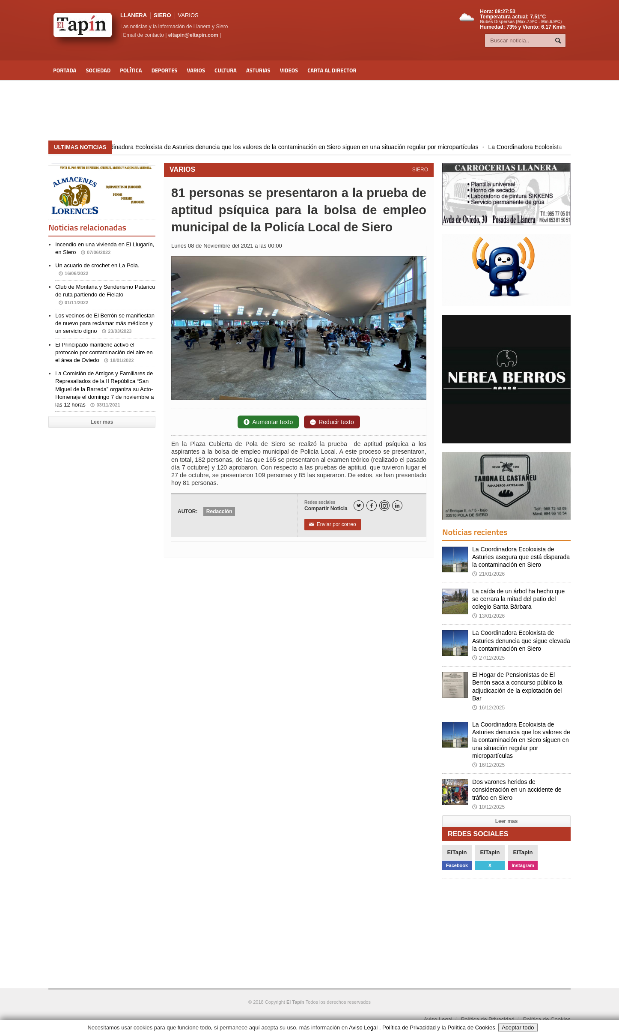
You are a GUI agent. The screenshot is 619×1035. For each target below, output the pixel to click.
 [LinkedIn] (397, 505)
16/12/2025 (488, 708)
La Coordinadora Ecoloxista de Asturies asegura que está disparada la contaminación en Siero (521, 557)
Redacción (219, 512)
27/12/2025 (488, 658)
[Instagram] (384, 505)
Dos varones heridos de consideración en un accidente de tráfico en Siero (517, 789)
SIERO (162, 15)
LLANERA (133, 15)
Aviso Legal (438, 1019)
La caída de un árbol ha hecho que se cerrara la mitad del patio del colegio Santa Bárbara (518, 599)
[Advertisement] (309, 110)
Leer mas (102, 422)
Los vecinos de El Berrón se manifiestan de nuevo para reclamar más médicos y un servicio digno (105, 323)
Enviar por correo (332, 524)
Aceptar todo (518, 1027)
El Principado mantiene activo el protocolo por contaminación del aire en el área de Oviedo (104, 352)
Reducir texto (332, 422)
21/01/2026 (488, 574)
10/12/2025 (488, 807)
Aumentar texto (268, 422)
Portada (64, 70)
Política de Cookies (547, 1019)
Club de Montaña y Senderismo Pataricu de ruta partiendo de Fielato (105, 294)
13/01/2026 (488, 616)
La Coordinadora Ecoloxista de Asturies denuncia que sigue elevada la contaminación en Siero (521, 640)
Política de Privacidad (488, 1019)
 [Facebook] (371, 505)
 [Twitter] (359, 505)
